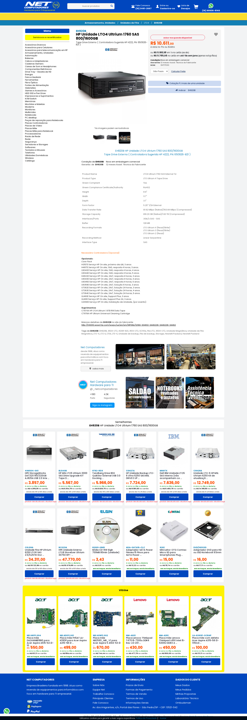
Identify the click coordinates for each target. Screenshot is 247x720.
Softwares (30, 147)
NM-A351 (164, 635)
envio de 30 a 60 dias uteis (39, 492)
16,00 (200, 559)
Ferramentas (31, 80)
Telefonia (30, 153)
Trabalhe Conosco (103, 694)
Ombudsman (183, 702)
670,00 (101, 647)
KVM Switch (31, 99)
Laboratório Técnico (187, 698)
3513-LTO (133, 331)
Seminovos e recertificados (47, 37)
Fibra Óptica (31, 83)
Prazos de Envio (135, 685)
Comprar (39, 497)
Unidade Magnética (176, 331)
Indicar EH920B (184, 90)
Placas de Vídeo (33, 126)
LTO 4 (103, 333)
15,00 (166, 559)
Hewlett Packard (173, 333)
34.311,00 (35, 559)
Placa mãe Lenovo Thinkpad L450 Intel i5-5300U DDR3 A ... (172, 640)
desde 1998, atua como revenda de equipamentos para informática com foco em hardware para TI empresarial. (95, 357)
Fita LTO (151, 331)
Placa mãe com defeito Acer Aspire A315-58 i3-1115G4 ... (205, 640)
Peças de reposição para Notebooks (44, 120)
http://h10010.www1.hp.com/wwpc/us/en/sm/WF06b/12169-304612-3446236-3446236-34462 (128, 325)
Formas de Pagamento (139, 689)
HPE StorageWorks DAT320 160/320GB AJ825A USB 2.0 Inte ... (37, 476)
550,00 (35, 647)
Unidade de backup (128, 333)
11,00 (132, 559)
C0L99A (29, 547)
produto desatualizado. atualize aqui (39, 501)
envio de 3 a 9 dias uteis (140, 492)
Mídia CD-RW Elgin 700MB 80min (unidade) (105, 551)
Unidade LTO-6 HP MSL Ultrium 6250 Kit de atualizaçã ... (205, 476)
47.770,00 (70, 559)
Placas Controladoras (36, 123)
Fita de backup (147, 333)
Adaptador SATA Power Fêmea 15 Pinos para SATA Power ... (139, 552)
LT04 (109, 333)
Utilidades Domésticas (36, 155)
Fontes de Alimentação (37, 85)
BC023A (63, 547)
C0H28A (197, 470)
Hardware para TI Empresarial (39, 10)
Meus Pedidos (183, 689)
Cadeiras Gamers (34, 64)
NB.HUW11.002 (100, 635)
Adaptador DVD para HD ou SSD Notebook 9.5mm (207, 551)
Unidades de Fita (129, 22)
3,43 (98, 559)
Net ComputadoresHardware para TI (103, 383)
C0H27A (130, 470)
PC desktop (31, 118)
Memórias (30, 101)
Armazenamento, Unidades (100, 22)
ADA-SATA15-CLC (135, 547)
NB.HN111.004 (34, 635)
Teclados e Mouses (35, 150)
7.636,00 (169, 482)
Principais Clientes (103, 698)
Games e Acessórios (35, 91)
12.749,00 (204, 482)
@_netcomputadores (104, 389)
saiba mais (96, 368)
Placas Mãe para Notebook (39, 131)
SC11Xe (142, 331)
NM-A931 (131, 635)
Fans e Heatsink (33, 77)
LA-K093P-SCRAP (201, 635)
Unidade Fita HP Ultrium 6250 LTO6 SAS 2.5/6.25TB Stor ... (38, 552)
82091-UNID (98, 547)
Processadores (33, 134)
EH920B (158, 22)
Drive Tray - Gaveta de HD (38, 72)
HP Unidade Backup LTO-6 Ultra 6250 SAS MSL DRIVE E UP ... (140, 476)
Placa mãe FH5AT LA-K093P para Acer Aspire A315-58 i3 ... (73, 640)
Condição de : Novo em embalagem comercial (110, 161)
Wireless (29, 158)
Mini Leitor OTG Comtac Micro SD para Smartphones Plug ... (173, 552)
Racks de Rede (32, 137)
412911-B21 (123, 331)
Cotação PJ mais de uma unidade (185, 83)
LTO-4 (96, 333)
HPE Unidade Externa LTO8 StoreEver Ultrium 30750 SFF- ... (71, 552)
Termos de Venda (136, 694)
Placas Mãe (31, 128)
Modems (29, 107)
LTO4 (146, 22)
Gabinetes (30, 88)
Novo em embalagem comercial (175, 60)
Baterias (29, 58)
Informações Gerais (137, 702)
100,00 (200, 647)
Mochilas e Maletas (35, 104)
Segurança (31, 142)
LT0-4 (115, 333)
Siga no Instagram (102, 405)
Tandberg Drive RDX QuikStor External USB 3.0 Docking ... (106, 476)
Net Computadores (93, 347)
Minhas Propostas (185, 694)
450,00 (167, 647)
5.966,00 (102, 482)
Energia (29, 75)
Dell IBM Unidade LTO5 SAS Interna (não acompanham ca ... (172, 476)
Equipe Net (99, 689)
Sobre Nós (98, 685)
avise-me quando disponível (177, 37)
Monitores (30, 110)
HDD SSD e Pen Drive (35, 93)
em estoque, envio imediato (107, 568)
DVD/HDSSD (200, 547)
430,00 (134, 647)
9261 (162, 547)
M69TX (163, 470)
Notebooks (30, 115)
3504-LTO (113, 331)
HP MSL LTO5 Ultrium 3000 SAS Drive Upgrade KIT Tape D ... (73, 476)
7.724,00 (136, 482)
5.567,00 (68, 482)
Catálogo (30, 161)
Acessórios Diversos (35, 45)
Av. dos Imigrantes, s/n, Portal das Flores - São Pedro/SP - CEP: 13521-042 (134, 707)
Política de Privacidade (146, 718)
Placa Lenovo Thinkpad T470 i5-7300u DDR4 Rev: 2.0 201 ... (139, 640)
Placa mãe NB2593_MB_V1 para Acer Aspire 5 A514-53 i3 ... (107, 641)
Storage (160, 333)
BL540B (63, 470)
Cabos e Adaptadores (36, 61)
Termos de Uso (134, 698)
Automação (31, 56)
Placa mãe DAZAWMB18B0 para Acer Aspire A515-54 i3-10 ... (40, 641)
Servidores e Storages (36, 145)
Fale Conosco (101, 702)
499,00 (68, 647)
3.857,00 (35, 482)
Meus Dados (182, 685)
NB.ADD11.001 (67, 635)
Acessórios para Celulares (38, 48)
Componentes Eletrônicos (38, 69)
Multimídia (30, 112)
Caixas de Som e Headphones (40, 67)
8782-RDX (97, 470)
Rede (28, 139)
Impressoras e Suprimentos (39, 96)
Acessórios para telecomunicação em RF (46, 50)
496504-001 (31, 470)
